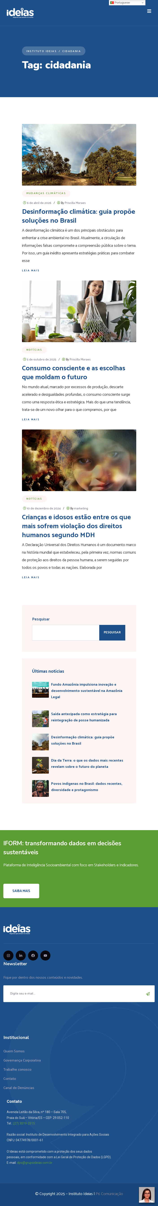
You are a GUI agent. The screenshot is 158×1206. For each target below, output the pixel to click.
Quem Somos (14, 1051)
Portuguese (120, 2)
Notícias (34, 350)
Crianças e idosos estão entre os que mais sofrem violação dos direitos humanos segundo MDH (76, 526)
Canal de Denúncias (18, 1088)
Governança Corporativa (22, 1060)
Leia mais (31, 270)
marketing (81, 508)
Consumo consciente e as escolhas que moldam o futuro (73, 373)
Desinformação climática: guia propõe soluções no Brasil (78, 216)
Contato (9, 1079)
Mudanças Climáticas (46, 193)
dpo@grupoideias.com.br (34, 1162)
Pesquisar (41, 619)
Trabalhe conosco (17, 1070)
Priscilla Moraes (75, 203)
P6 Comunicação (109, 1194)
